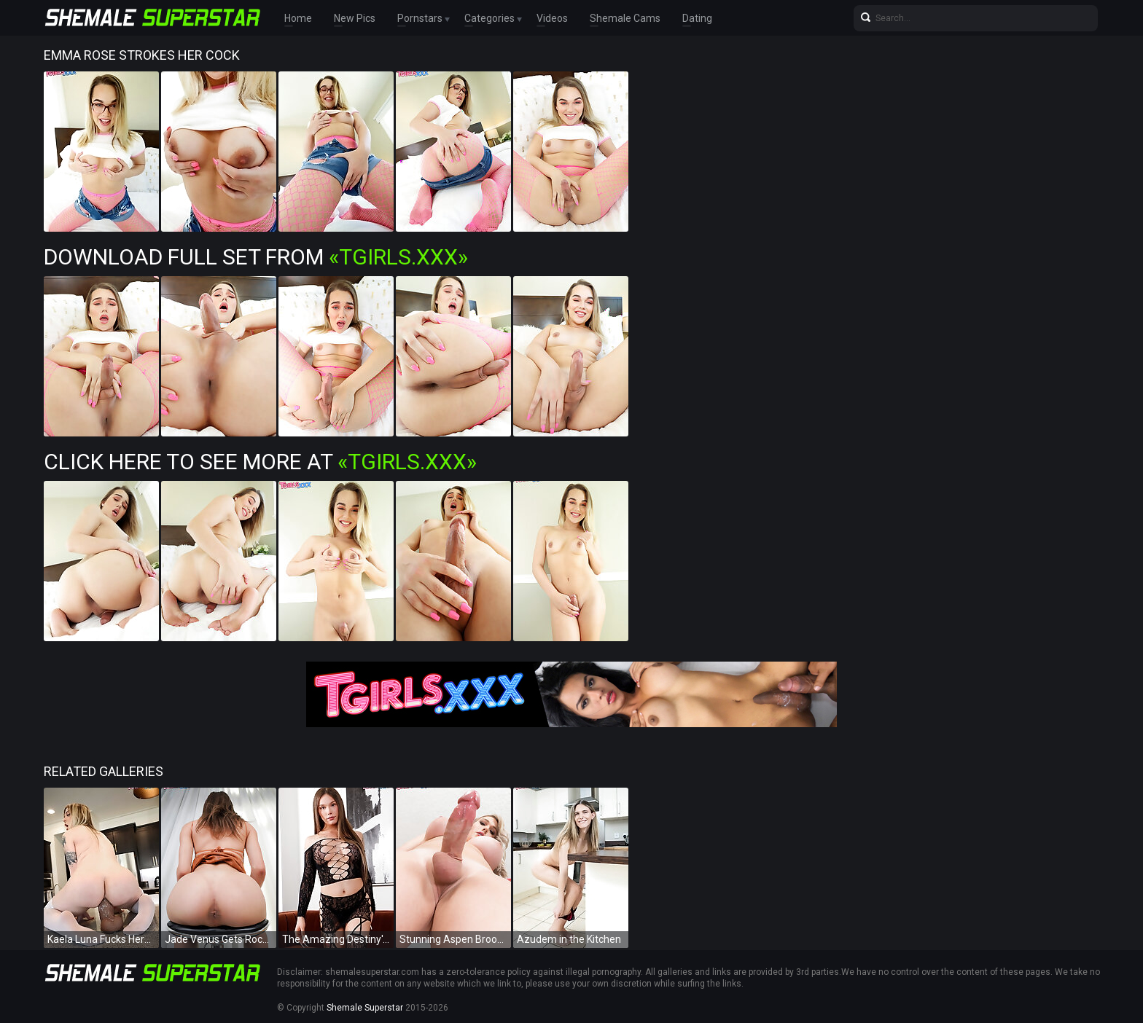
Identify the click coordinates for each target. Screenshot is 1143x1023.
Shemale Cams (625, 18)
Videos (552, 18)
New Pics (354, 18)
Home (298, 18)
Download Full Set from (256, 257)
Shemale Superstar (365, 1008)
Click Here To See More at (260, 461)
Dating (697, 18)
